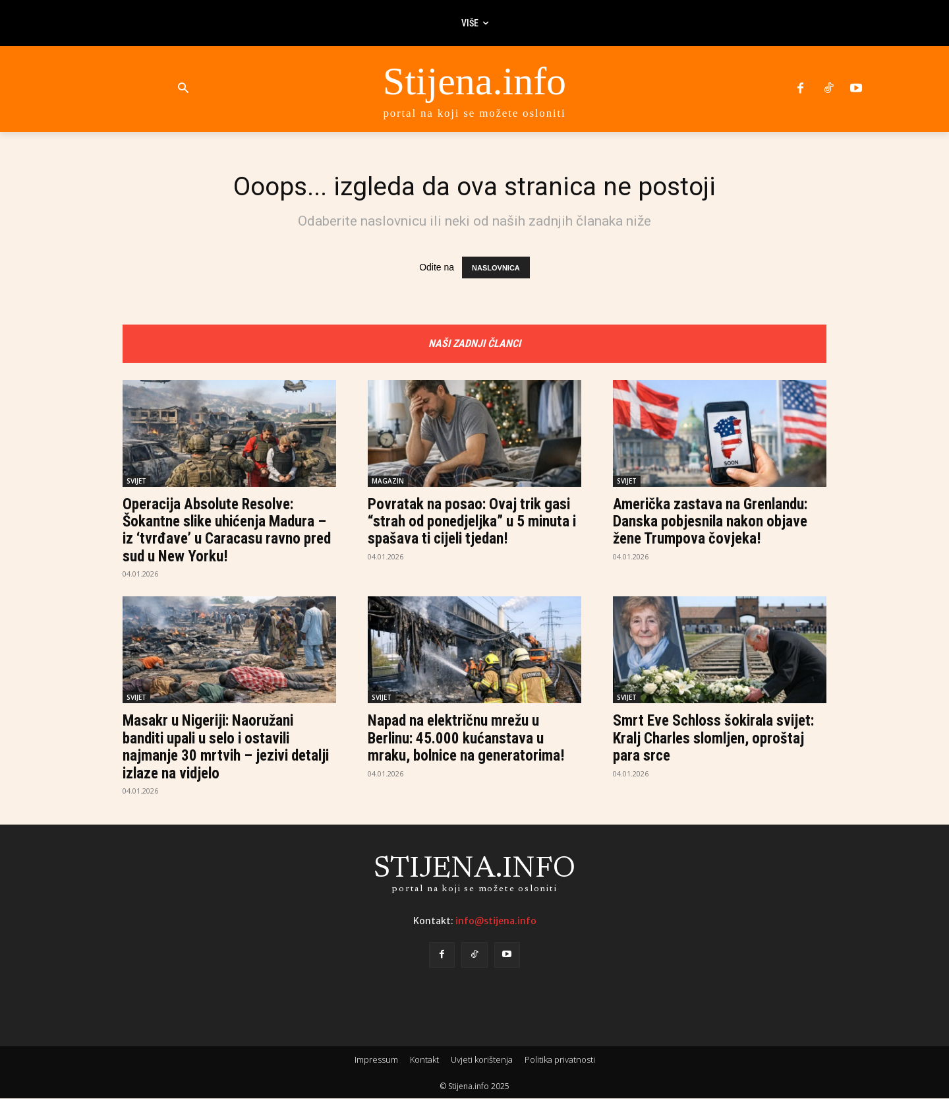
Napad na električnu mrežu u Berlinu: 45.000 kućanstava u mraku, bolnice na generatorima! (470, 739)
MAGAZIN (388, 481)
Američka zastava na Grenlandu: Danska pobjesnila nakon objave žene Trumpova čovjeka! (714, 522)
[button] (183, 89)
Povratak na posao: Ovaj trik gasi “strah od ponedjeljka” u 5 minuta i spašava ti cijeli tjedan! (473, 522)
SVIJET (136, 481)
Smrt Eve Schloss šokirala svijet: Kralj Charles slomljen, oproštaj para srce (718, 739)
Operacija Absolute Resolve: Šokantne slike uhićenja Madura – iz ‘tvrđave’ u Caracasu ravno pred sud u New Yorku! (229, 530)
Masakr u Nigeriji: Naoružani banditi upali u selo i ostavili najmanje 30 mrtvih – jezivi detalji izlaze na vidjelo (212, 747)
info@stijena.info (495, 921)
